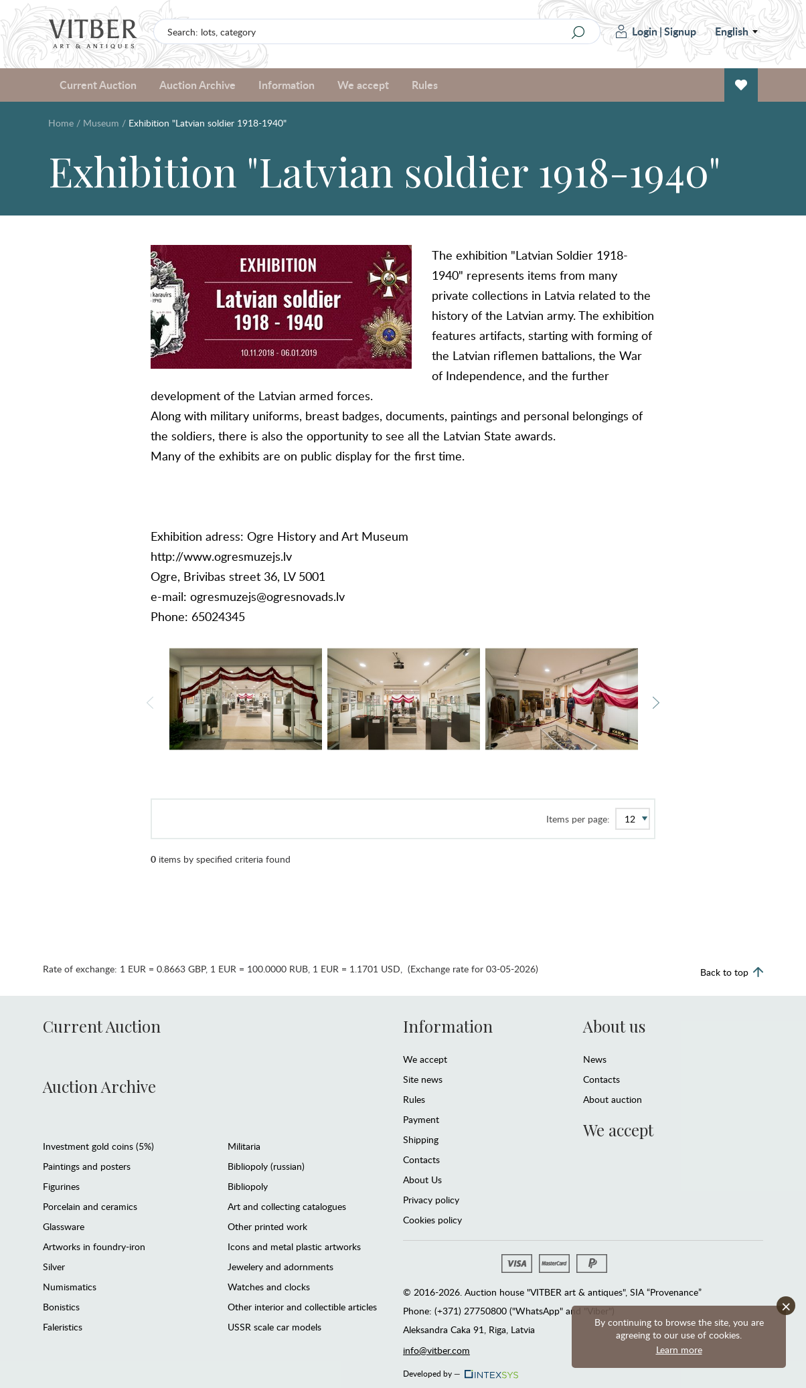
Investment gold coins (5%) (98, 1146)
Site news (422, 1079)
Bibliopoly (248, 1186)
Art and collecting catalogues (287, 1206)
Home (61, 122)
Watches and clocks (269, 1286)
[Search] (577, 32)
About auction (612, 1099)
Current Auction (98, 84)
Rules (425, 84)
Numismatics (69, 1286)
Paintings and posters (87, 1166)
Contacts (421, 1159)
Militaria (244, 1146)
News (595, 1059)
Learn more (679, 1349)
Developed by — (459, 1370)
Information (286, 84)
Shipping (420, 1139)
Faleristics (62, 1326)
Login (636, 31)
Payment (421, 1119)
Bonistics (61, 1306)
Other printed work (267, 1226)
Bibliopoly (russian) (266, 1166)
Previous (150, 703)
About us (614, 1026)
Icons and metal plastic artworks (294, 1246)
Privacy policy (431, 1199)
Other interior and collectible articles (302, 1306)
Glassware (63, 1226)
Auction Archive (197, 84)
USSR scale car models (274, 1326)
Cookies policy (432, 1219)
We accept (363, 84)
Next (656, 703)
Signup (680, 31)
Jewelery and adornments (280, 1266)
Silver (54, 1266)
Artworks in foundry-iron (94, 1246)
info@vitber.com (436, 1350)
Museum (101, 122)
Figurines (61, 1186)
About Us (422, 1179)
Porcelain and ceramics (90, 1206)
